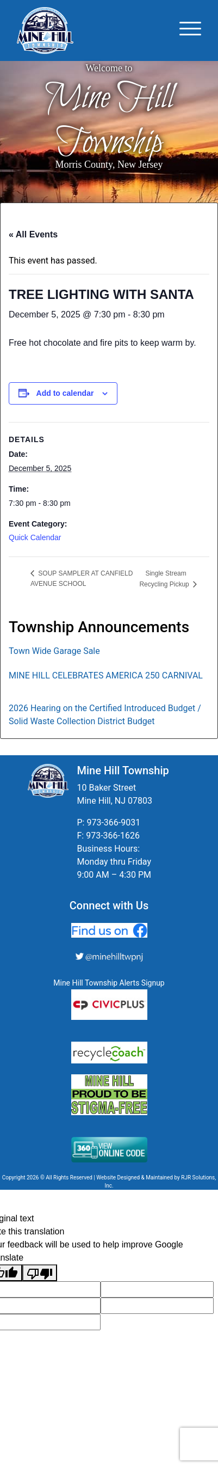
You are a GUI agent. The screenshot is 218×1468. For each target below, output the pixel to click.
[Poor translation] (39, 1272)
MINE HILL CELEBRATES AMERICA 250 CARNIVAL (106, 675)
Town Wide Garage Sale (54, 651)
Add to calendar (65, 393)
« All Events (33, 234)
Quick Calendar (35, 537)
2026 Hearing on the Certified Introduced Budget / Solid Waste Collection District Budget (105, 714)
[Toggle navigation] (190, 30)
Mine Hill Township (109, 120)
